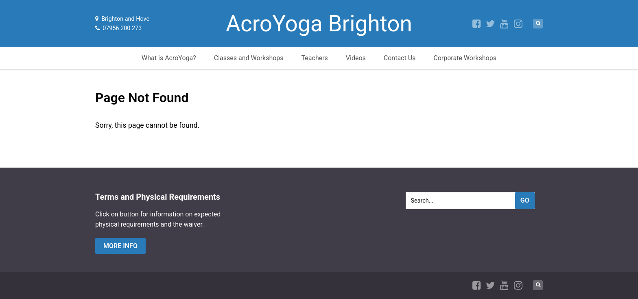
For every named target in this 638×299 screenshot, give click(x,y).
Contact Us (400, 58)
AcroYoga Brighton (319, 24)
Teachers (315, 58)
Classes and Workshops (249, 58)
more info (120, 246)
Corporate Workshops (464, 58)
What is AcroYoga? (169, 58)
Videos (356, 58)
